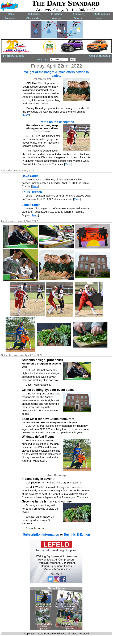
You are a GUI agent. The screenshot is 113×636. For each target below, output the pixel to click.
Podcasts (11, 18)
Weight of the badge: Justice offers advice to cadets (56, 73)
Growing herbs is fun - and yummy (47, 501)
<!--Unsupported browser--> (56, 608)
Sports (78, 18)
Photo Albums (102, 14)
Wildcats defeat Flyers (38, 436)
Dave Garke (30, 176)
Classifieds (34, 18)
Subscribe (34, 14)
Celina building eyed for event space (48, 390)
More (101, 18)
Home (11, 14)
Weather (56, 18)
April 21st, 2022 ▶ (100, 55)
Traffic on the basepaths (56, 122)
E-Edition (56, 14)
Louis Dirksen (32, 192)
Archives (79, 14)
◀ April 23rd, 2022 (13, 55)
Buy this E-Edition (77, 534)
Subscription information (41, 534)
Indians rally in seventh (38, 479)
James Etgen (31, 205)
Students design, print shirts (42, 360)
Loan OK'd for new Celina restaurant (48, 419)
